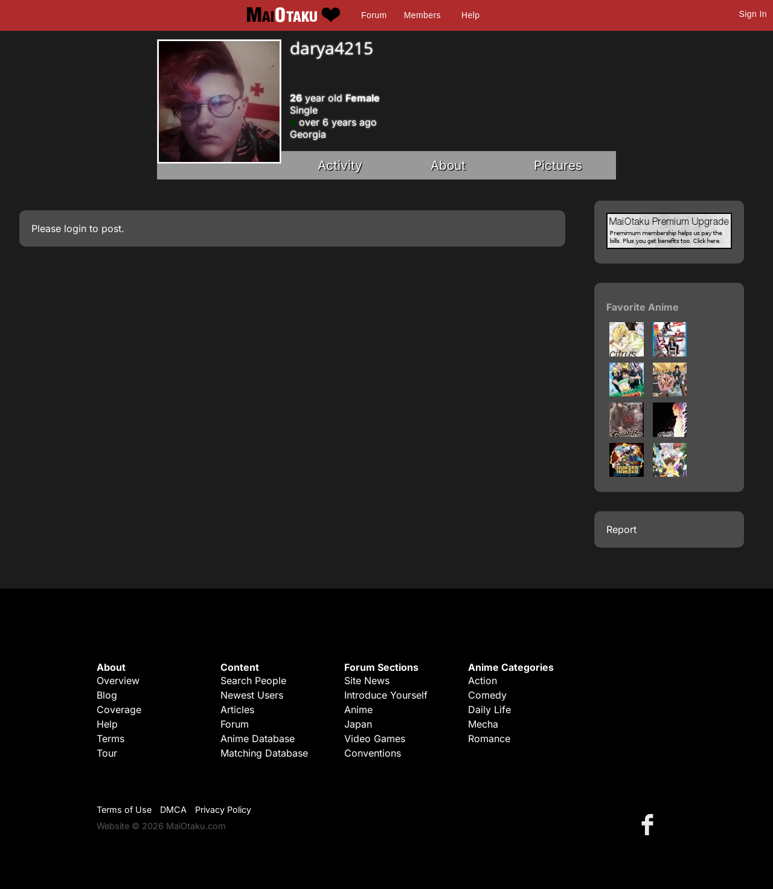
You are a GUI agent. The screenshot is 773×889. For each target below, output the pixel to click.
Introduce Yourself (386, 695)
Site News (367, 680)
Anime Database (257, 738)
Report (621, 529)
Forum (373, 15)
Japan (358, 724)
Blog (107, 695)
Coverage (119, 709)
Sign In (753, 14)
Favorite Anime (642, 307)
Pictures (558, 165)
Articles (237, 709)
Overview (118, 680)
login (75, 228)
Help (470, 15)
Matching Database (264, 753)
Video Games (374, 738)
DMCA (173, 809)
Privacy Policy (223, 809)
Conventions (372, 753)
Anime (358, 709)
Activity (340, 165)
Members (422, 15)
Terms (110, 738)
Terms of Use (124, 809)
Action (482, 680)
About (448, 165)
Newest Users (251, 695)
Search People (253, 680)
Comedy (487, 695)
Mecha (483, 724)
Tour (107, 753)
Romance (489, 738)
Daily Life (489, 709)
